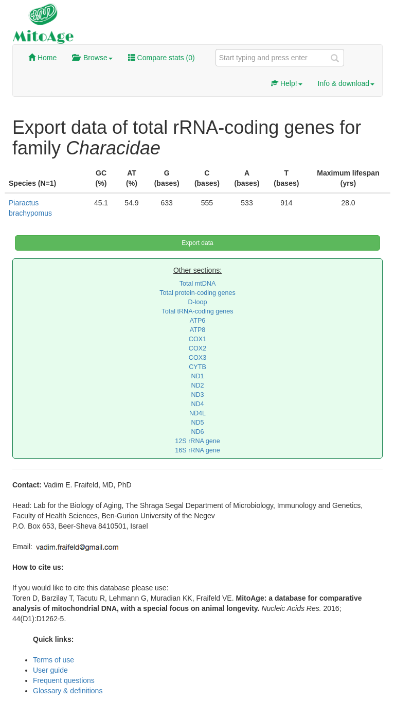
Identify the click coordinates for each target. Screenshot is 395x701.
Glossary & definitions (67, 691)
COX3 (197, 357)
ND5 (197, 422)
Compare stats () (161, 58)
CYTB (197, 367)
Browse (92, 58)
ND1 (197, 376)
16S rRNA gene (197, 450)
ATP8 (198, 330)
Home (42, 58)
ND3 (197, 394)
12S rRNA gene (197, 441)
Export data (197, 243)
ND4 (197, 404)
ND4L (197, 413)
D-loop (197, 302)
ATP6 (198, 320)
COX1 (197, 339)
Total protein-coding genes (197, 292)
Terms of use (53, 660)
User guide (50, 670)
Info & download (346, 83)
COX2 (197, 348)
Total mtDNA (197, 283)
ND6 (197, 431)
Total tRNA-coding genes (197, 311)
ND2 (197, 385)
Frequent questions (64, 680)
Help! (286, 83)
